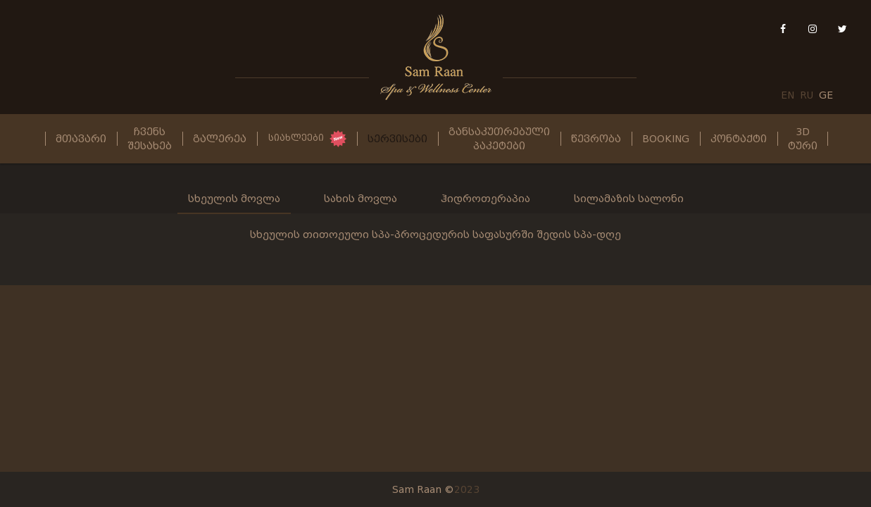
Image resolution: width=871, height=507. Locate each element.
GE (826, 95)
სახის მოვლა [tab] (360, 198)
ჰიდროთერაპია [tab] (485, 198)
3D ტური (802, 138)
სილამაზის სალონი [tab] (629, 198)
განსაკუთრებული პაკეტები (499, 138)
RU (806, 95)
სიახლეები (296, 138)
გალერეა (219, 138)
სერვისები (397, 138)
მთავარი (81, 138)
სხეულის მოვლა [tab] (234, 198)
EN (787, 95)
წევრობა (596, 138)
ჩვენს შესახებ (149, 138)
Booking (665, 138)
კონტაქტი (738, 138)
